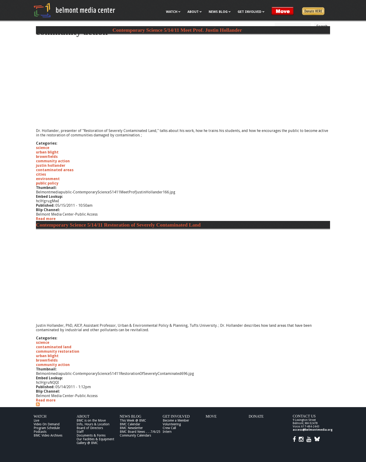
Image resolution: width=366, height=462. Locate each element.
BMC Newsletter (131, 428)
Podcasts (40, 432)
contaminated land (53, 347)
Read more (46, 219)
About (83, 416)
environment (48, 179)
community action (53, 161)
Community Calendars (135, 435)
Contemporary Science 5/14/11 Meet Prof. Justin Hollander (177, 30)
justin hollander (50, 165)
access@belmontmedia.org (312, 429)
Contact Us (304, 416)
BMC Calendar (130, 424)
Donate (256, 416)
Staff (80, 432)
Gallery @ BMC (87, 443)
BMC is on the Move (91, 420)
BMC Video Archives (48, 435)
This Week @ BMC (133, 420)
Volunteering (172, 424)
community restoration (57, 351)
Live (36, 420)
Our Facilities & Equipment (95, 439)
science (42, 148)
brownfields (47, 156)
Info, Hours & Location (93, 424)
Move (211, 416)
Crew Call (169, 428)
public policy (47, 183)
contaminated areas (55, 170)
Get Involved (176, 416)
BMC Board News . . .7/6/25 (140, 432)
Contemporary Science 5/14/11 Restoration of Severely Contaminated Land (118, 225)
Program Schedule (47, 428)
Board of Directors (90, 428)
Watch (40, 416)
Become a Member (176, 420)
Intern (167, 432)
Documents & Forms (91, 435)
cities (41, 174)
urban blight (47, 152)
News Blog (130, 416)
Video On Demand (47, 424)
